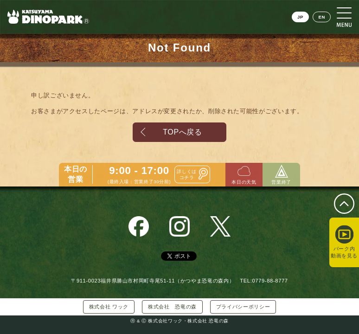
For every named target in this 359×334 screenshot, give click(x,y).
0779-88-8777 (270, 280)
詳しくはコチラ (187, 176)
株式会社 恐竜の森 (172, 306)
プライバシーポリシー (243, 306)
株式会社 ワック (108, 306)
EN (321, 16)
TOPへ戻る (182, 132)
